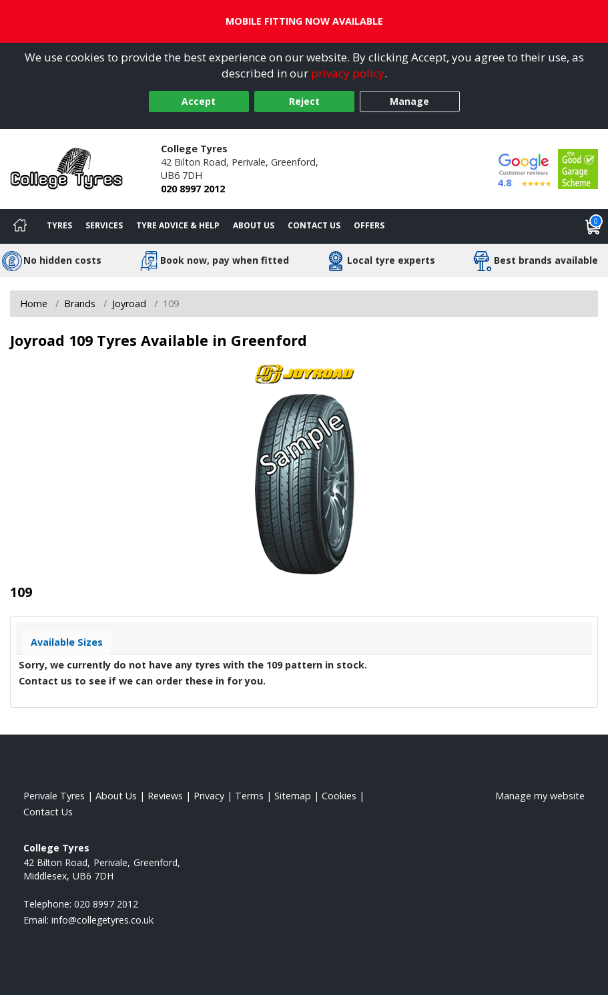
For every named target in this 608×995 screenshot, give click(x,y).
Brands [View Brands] (79, 303)
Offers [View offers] (369, 225)
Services (104, 225)
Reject (304, 101)
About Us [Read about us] (116, 795)
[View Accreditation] (578, 168)
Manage (409, 101)
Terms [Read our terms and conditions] (249, 795)
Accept (199, 101)
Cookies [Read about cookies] (339, 795)
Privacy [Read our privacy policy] (209, 795)
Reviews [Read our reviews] (165, 795)
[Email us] (102, 920)
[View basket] (593, 226)
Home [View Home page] (33, 303)
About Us (253, 225)
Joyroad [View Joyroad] (129, 303)
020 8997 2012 (193, 188)
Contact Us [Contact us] (314, 225)
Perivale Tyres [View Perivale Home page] (54, 795)
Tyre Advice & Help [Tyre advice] (178, 225)
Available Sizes (67, 642)
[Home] (20, 226)
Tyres (59, 225)
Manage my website (540, 795)
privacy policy (347, 73)
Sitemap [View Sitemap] (292, 795)
